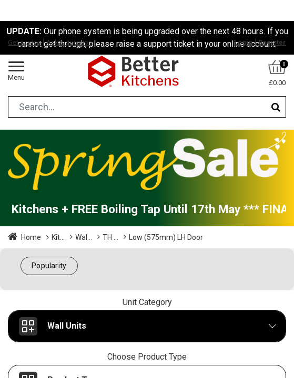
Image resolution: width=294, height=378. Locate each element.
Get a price (24, 42)
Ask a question (69, 42)
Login (243, 42)
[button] (49, 266)
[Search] (276, 107)
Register (272, 42)
